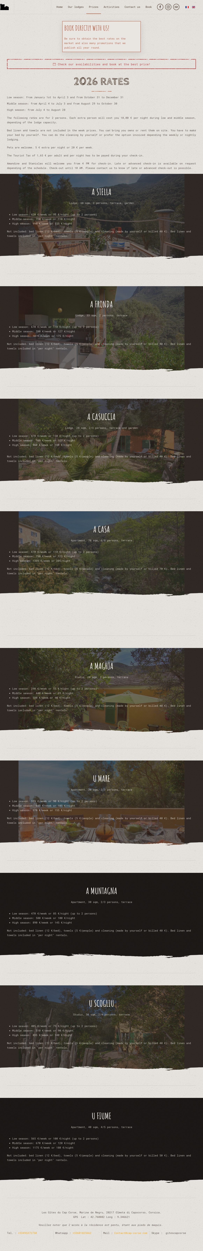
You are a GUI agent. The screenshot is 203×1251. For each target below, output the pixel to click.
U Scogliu (101, 1003)
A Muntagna (101, 890)
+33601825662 (81, 1233)
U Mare (101, 778)
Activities (111, 7)
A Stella (101, 191)
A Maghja (101, 665)
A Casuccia (101, 416)
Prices (93, 7)
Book (149, 7)
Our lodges (76, 7)
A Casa (101, 529)
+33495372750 (26, 1233)
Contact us (132, 7)
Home (59, 7)
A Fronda (101, 304)
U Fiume (101, 1115)
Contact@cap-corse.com (130, 1233)
